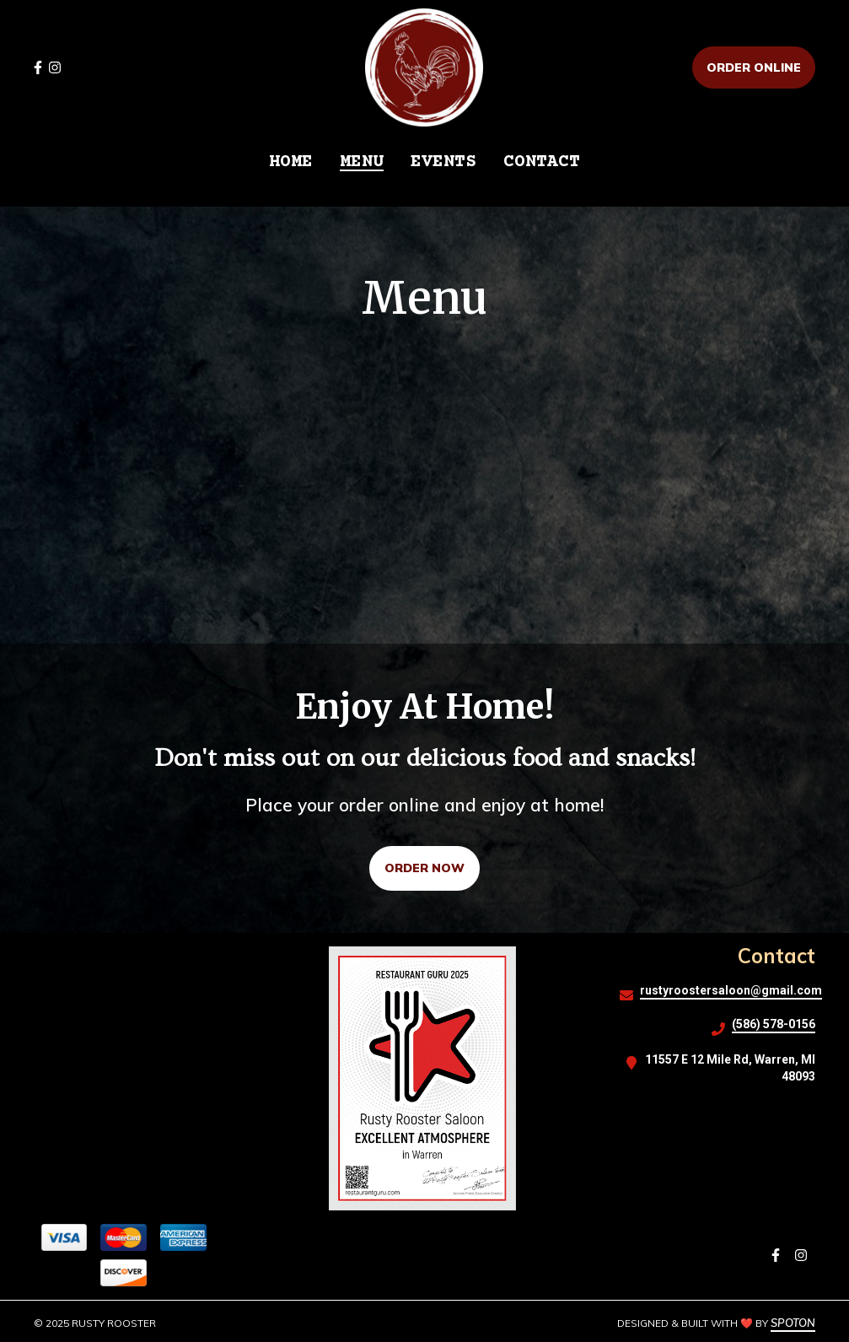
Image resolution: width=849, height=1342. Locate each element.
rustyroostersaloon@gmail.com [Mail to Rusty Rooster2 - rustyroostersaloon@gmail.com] (731, 990)
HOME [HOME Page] (291, 162)
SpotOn (793, 1322)
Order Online (754, 67)
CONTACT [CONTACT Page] (541, 162)
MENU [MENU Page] (362, 162)
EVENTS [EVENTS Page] (443, 162)
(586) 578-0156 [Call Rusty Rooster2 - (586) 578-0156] (773, 1024)
